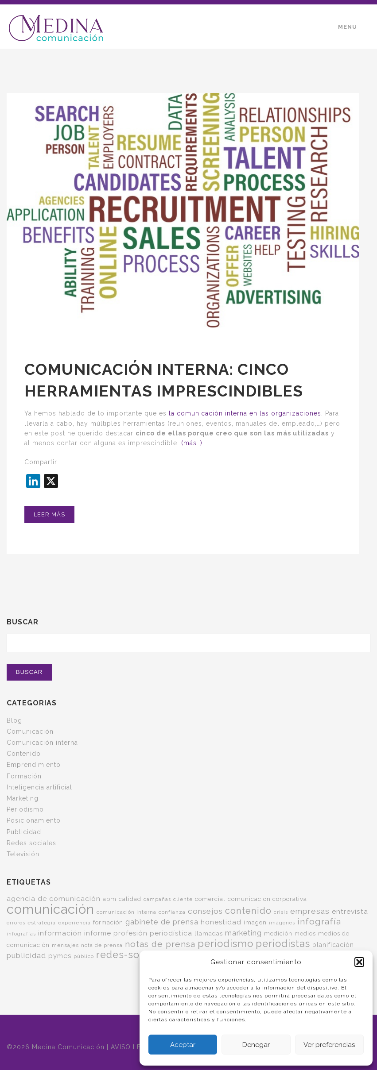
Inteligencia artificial (39, 787)
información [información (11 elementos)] (60, 933)
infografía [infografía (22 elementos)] (319, 921)
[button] (359, 962)
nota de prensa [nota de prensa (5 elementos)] (102, 945)
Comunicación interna (42, 742)
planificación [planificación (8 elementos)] (333, 944)
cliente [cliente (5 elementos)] (183, 899)
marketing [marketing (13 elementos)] (243, 932)
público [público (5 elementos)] (84, 956)
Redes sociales (31, 843)
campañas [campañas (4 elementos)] (157, 899)
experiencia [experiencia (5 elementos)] (74, 923)
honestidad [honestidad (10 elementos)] (221, 922)
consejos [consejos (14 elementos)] (205, 911)
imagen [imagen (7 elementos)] (255, 922)
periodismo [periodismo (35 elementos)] (225, 943)
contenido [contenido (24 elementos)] (248, 910)
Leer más (49, 514)
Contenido (24, 753)
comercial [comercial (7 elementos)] (210, 898)
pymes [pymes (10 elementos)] (59, 956)
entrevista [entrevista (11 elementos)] (350, 911)
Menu (347, 26)
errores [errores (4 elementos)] (16, 922)
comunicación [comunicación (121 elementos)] (50, 909)
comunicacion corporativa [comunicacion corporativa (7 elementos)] (267, 898)
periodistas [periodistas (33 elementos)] (283, 943)
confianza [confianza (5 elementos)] (172, 912)
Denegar (256, 1045)
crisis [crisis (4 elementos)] (281, 912)
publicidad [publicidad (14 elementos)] (26, 955)
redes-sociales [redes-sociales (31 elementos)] (132, 954)
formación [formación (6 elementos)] (108, 922)
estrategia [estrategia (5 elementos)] (41, 923)
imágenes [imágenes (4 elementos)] (282, 922)
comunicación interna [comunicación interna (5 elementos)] (126, 912)
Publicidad (24, 831)
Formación (24, 776)
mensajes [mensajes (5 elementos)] (65, 945)
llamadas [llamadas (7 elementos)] (208, 933)
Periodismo (25, 809)
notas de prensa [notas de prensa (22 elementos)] (160, 944)
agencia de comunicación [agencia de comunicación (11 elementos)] (54, 898)
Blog (14, 720)
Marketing (23, 798)
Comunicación (30, 731)
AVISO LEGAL (133, 1047)
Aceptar (182, 1045)
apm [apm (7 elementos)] (110, 898)
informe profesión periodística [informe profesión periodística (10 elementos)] (138, 933)
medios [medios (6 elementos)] (305, 933)
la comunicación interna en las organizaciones (244, 413)
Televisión (23, 854)
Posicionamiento (34, 820)
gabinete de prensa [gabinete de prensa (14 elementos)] (161, 921)
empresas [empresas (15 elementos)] (310, 911)
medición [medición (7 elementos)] (278, 933)
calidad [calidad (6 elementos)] (130, 899)
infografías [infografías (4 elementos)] (21, 933)
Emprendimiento (34, 764)
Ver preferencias (329, 1045)
